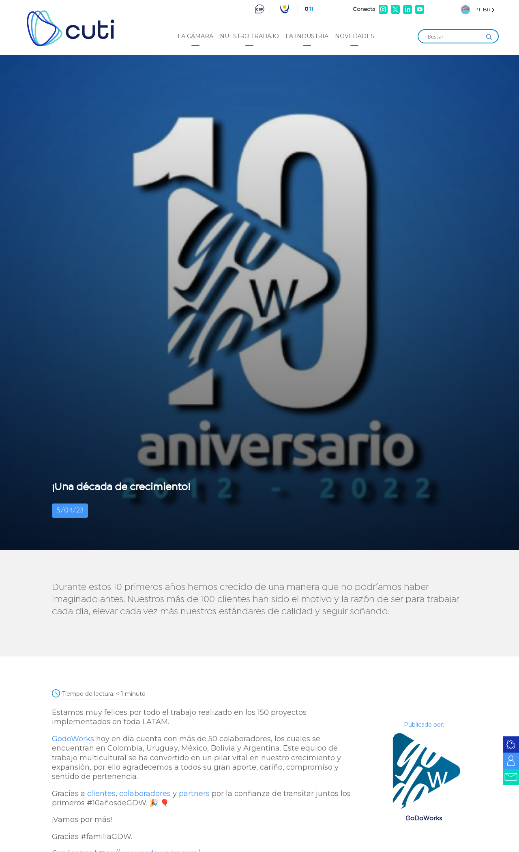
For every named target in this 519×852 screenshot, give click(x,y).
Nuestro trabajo (249, 36)
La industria (306, 36)
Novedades (354, 36)
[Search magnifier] (489, 37)
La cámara (195, 36)
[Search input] (454, 37)
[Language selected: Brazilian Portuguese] (478, 9)
